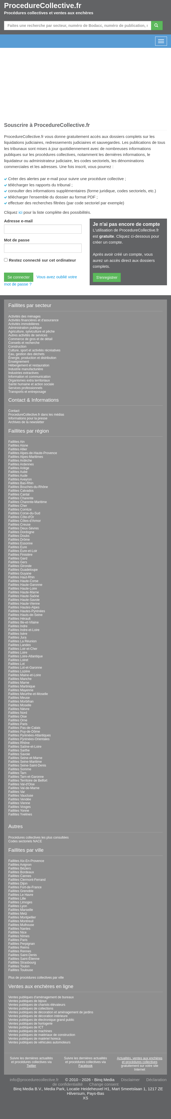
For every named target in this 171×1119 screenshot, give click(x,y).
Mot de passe (17, 240)
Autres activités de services (27, 335)
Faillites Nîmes (19, 936)
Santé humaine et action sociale (31, 384)
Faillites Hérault (19, 619)
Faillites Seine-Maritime (25, 762)
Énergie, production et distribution (32, 358)
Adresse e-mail (18, 221)
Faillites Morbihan (21, 701)
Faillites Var (16, 792)
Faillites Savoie (19, 754)
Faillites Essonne (20, 543)
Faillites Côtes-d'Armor (24, 521)
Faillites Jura (17, 637)
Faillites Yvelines (20, 814)
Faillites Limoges (20, 902)
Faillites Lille (17, 898)
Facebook (85, 1066)
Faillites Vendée (19, 799)
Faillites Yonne (18, 810)
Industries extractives (23, 373)
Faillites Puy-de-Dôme (24, 731)
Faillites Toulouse (20, 970)
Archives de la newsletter (26, 422)
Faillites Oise (17, 716)
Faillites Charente (20, 498)
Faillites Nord (17, 713)
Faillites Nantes (19, 929)
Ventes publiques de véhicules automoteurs (39, 1042)
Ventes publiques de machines (30, 1031)
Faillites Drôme (19, 539)
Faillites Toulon (19, 966)
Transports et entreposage (27, 392)
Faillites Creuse (19, 524)
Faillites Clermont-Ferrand (27, 880)
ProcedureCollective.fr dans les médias (36, 414)
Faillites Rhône (19, 743)
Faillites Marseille (20, 910)
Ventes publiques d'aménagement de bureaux (41, 997)
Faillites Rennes (19, 951)
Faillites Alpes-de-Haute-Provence (32, 453)
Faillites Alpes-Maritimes (25, 457)
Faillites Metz (17, 913)
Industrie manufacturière (25, 369)
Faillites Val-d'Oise (21, 784)
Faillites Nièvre (19, 709)
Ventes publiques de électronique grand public (41, 1020)
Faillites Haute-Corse (23, 581)
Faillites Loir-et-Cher (22, 649)
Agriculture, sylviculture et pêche (31, 331)
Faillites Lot (16, 664)
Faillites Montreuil (20, 921)
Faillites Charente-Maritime (27, 502)
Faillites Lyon (17, 906)
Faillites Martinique (21, 686)
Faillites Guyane (19, 573)
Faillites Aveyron (20, 479)
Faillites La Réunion (22, 641)
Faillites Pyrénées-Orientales (28, 739)
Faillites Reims (18, 947)
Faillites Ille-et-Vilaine (23, 622)
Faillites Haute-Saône (23, 596)
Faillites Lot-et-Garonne (25, 667)
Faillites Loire (17, 652)
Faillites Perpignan (21, 944)
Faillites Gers (17, 562)
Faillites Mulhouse (21, 925)
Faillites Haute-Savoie (24, 600)
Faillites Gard (17, 558)
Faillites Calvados (21, 491)
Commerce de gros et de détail (30, 339)
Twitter (31, 1066)
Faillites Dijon (17, 883)
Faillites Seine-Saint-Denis (27, 765)
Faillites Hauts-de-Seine (25, 615)
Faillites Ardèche (20, 460)
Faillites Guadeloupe (23, 570)
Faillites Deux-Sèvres (23, 528)
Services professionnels (25, 388)
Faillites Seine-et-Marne (25, 758)
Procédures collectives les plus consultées (38, 837)
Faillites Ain (16, 442)
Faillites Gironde (20, 566)
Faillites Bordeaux (21, 872)
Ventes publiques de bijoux (27, 1001)
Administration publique (25, 328)
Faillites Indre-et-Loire (23, 630)
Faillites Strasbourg (22, 962)
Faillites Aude (17, 475)
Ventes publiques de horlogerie (30, 1023)
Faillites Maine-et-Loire (24, 675)
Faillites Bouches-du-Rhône (28, 487)
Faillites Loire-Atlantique (25, 656)
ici (20, 212)
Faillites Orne (17, 720)
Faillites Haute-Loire (22, 588)
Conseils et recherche (23, 343)
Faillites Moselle (19, 705)
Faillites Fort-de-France (25, 887)
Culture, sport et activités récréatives (34, 350)
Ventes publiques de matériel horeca (34, 1038)
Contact (13, 411)
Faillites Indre (17, 626)
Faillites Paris (17, 724)
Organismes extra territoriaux (29, 380)
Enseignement (18, 362)
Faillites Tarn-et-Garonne (26, 777)
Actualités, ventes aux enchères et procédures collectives (139, 1060)
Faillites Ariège (18, 468)
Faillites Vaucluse (20, 795)
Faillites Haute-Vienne (24, 603)
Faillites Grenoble (20, 891)
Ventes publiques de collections (30, 1008)
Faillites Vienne (19, 803)
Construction (17, 346)
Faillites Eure (17, 547)
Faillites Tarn (17, 773)
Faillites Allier (17, 449)
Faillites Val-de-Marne (23, 788)
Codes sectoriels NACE (25, 841)
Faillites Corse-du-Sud (24, 513)
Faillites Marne (18, 683)
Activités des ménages (24, 316)
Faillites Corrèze (20, 509)
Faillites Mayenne (20, 690)
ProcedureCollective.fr (42, 6)
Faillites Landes (19, 645)
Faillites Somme (19, 769)
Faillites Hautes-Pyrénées (26, 611)
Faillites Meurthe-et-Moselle (28, 694)
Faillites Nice (17, 932)
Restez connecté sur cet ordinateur (42, 260)
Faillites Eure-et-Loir (22, 551)
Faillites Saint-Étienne (23, 959)
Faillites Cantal (19, 494)
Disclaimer (130, 1079)
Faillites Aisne (18, 445)
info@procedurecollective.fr (34, 1079)
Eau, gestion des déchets (26, 354)
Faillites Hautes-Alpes (23, 607)
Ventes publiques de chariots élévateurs (36, 1005)
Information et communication (29, 377)
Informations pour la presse (27, 418)
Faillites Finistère (20, 555)
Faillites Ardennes (21, 464)
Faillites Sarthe (19, 750)
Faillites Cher (17, 506)
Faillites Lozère (19, 671)
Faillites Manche (20, 679)
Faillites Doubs (19, 536)
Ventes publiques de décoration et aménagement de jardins (50, 1012)
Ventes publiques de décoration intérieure (38, 1016)
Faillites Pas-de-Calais (24, 728)
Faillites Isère (17, 634)
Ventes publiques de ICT (25, 1027)
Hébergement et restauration (28, 365)
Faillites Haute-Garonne (25, 585)
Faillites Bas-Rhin (20, 483)
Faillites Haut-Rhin (21, 577)
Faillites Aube (17, 472)
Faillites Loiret (18, 660)
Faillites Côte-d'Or (21, 517)
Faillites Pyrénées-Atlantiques (29, 735)
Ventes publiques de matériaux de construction (41, 1035)
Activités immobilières (23, 324)
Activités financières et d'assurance (33, 320)
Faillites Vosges (19, 807)
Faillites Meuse (19, 698)
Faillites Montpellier (22, 917)
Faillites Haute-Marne (23, 592)
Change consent (103, 1084)
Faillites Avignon (20, 865)
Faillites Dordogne (21, 532)
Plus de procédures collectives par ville (36, 977)
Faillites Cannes (19, 876)
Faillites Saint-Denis (22, 955)
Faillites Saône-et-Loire (24, 747)
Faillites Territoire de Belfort (27, 780)
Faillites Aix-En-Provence (26, 861)
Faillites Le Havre (20, 895)
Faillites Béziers (19, 868)
